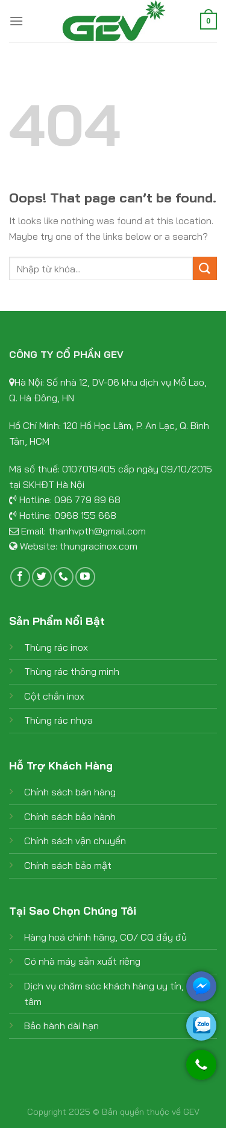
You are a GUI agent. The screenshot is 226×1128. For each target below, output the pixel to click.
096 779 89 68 (87, 500)
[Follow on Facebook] (20, 577)
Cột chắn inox (54, 696)
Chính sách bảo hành (70, 816)
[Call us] (64, 577)
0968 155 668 (85, 515)
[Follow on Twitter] (42, 577)
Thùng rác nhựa (58, 720)
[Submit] (205, 268)
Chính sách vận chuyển (75, 841)
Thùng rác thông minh (71, 671)
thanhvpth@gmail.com (97, 531)
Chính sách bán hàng (70, 792)
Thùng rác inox (56, 647)
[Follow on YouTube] (85, 577)
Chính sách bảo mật (67, 865)
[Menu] (16, 21)
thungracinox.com (98, 546)
